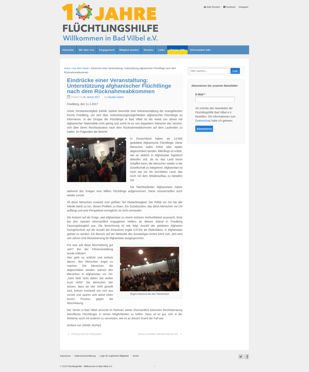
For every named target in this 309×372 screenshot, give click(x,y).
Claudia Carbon (115, 97)
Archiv (136, 356)
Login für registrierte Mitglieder (114, 356)
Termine (148, 49)
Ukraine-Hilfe (177, 49)
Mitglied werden (129, 49)
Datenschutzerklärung (85, 356)
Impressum (65, 356)
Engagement (106, 49)
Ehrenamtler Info (200, 49)
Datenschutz (203, 120)
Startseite (68, 49)
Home (67, 68)
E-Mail (200, 94)
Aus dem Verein (80, 68)
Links (161, 49)
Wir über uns (86, 49)
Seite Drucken (212, 7)
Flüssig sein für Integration (86, 334)
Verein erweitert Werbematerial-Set (158, 334)
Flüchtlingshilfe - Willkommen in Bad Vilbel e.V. (90, 366)
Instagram (243, 7)
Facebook (229, 7)
